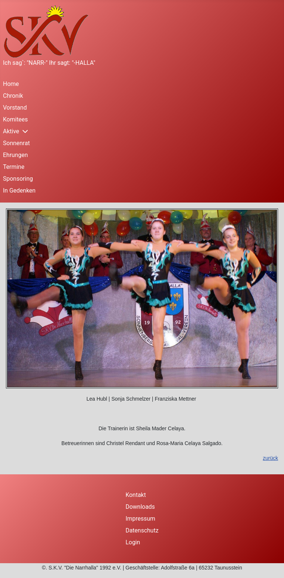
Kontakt (135, 494)
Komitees (15, 119)
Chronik (13, 95)
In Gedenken (19, 190)
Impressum (140, 518)
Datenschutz (141, 530)
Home (11, 83)
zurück (270, 458)
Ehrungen (15, 154)
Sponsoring (18, 178)
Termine (13, 166)
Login (132, 542)
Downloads (140, 506)
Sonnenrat (16, 143)
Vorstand (15, 107)
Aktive (11, 131)
